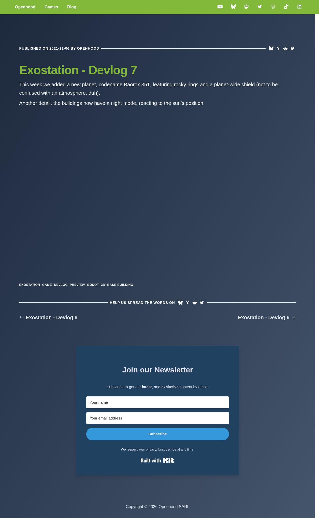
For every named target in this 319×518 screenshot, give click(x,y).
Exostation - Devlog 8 (48, 317)
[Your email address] (157, 418)
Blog (71, 7)
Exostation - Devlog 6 (267, 317)
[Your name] (157, 402)
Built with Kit (158, 460)
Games (51, 7)
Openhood (25, 7)
